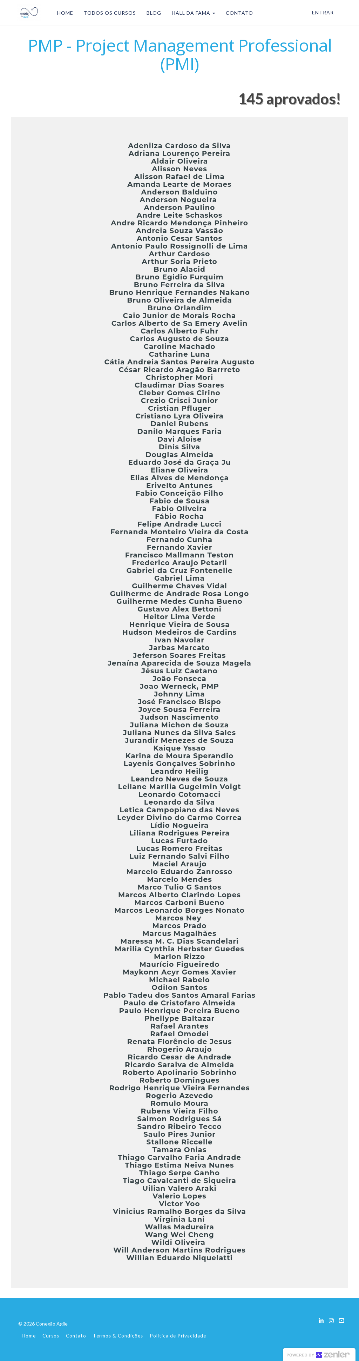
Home (29, 1336)
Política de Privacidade (178, 1336)
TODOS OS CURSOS (108, 13)
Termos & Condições (118, 1336)
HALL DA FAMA (192, 13)
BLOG (152, 13)
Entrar (323, 12)
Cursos (50, 1336)
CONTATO (237, 13)
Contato (76, 1336)
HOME (63, 13)
